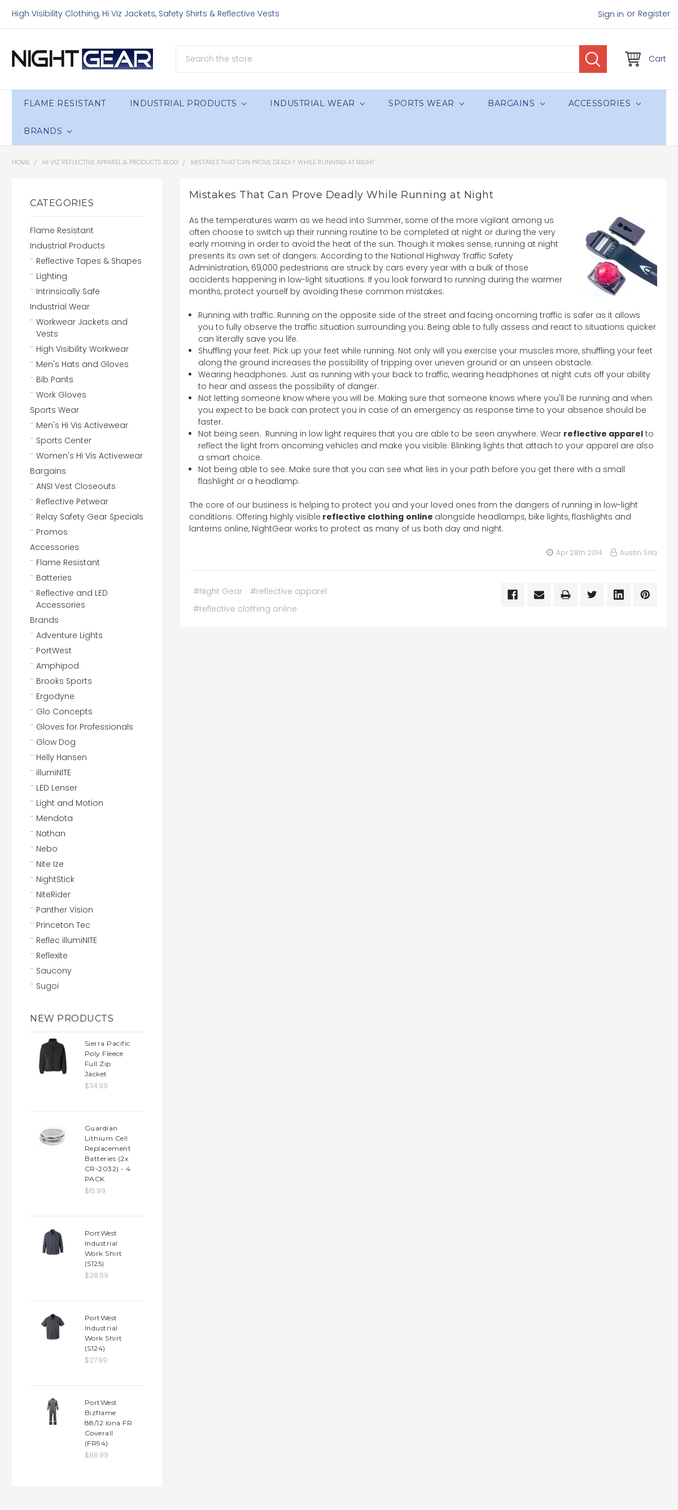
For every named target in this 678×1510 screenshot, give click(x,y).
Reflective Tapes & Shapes (89, 261)
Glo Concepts (64, 711)
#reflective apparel (288, 591)
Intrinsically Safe (68, 291)
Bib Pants (54, 379)
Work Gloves (61, 394)
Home (21, 162)
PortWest (54, 650)
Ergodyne (55, 696)
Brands (48, 131)
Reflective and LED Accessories (72, 598)
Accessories (604, 103)
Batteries (54, 577)
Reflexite (52, 955)
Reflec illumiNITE (66, 940)
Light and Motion (69, 803)
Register (654, 13)
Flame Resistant (65, 103)
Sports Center (63, 440)
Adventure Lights (69, 635)
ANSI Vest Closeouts (76, 486)
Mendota (54, 818)
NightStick (55, 879)
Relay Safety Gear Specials (89, 516)
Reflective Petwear (72, 501)
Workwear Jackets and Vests (82, 327)
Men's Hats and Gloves (82, 364)
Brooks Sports (64, 681)
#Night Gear (217, 591)
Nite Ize (50, 864)
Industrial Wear (317, 103)
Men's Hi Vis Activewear (82, 425)
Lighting (51, 276)
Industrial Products (188, 103)
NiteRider (53, 894)
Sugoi (47, 986)
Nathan (50, 833)
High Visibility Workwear (82, 349)
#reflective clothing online (245, 608)
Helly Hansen (61, 757)
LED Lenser (56, 787)
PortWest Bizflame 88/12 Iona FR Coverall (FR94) (109, 1422)
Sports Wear (426, 103)
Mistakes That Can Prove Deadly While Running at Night (282, 162)
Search (593, 59)
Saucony (54, 970)
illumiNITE (53, 772)
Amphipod (57, 665)
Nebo (47, 848)
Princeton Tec (63, 925)
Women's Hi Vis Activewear (89, 455)
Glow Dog (56, 742)
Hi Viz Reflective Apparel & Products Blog (110, 162)
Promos (52, 532)
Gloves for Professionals (84, 726)
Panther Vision (64, 909)
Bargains (516, 103)
